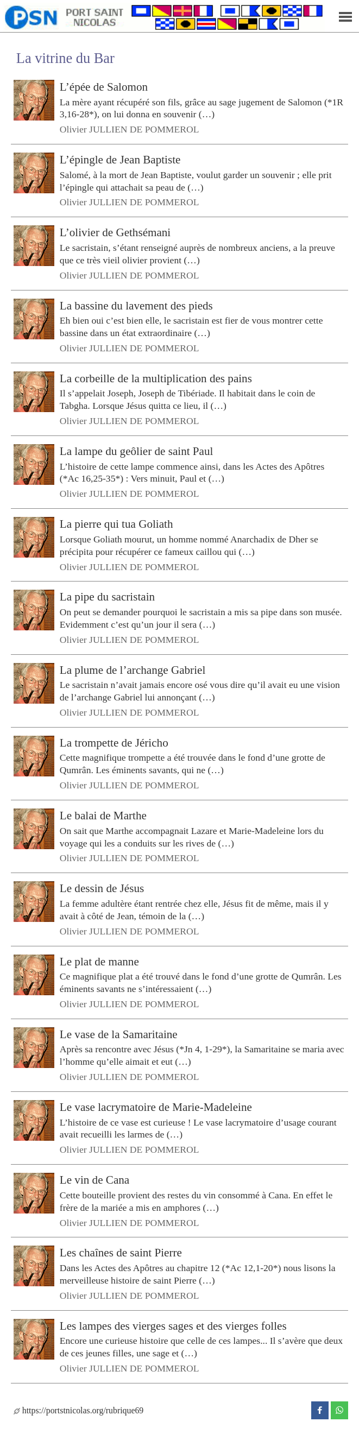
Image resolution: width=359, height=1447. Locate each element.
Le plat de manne (99, 961)
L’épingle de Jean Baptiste (120, 159)
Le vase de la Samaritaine (119, 1033)
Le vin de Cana (94, 1179)
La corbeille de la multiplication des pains (156, 378)
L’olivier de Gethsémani (115, 232)
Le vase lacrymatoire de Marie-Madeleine (156, 1107)
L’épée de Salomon (104, 86)
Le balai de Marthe (103, 815)
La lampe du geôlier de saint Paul (136, 451)
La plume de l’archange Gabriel (132, 669)
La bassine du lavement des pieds (136, 305)
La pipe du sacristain (107, 596)
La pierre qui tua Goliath (116, 523)
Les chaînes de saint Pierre (121, 1252)
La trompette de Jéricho (114, 742)
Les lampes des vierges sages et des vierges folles (173, 1325)
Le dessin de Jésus (102, 888)
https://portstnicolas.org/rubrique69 (78, 1410)
